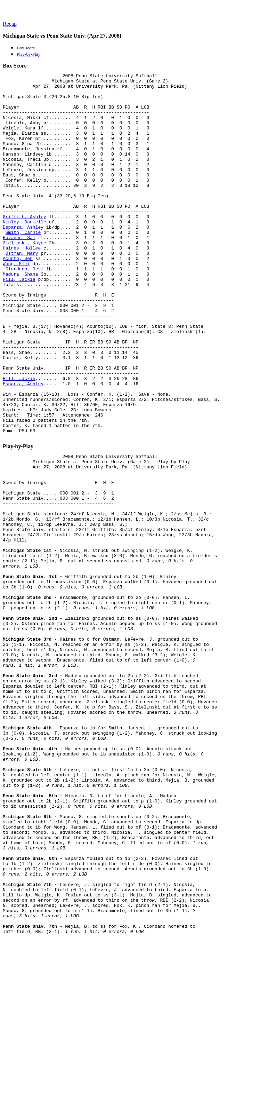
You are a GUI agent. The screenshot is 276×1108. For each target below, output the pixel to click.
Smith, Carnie (23, 264)
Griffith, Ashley (24, 246)
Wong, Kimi (16, 302)
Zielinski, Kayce (24, 277)
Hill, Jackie (19, 321)
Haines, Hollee (22, 283)
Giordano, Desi (24, 308)
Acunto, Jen (18, 296)
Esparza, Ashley (23, 258)
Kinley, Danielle (24, 252)
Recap (10, 24)
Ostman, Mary (22, 289)
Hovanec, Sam (19, 271)
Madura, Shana (20, 314)
